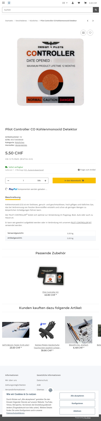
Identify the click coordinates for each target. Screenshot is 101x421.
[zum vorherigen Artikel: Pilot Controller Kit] (87, 21)
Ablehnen (77, 411)
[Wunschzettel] (79, 3)
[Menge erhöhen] (45, 180)
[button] (73, 3)
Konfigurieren (77, 403)
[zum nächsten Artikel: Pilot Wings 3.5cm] (93, 21)
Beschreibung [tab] (13, 197)
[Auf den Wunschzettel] (90, 33)
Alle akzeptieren (77, 396)
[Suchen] (47, 10)
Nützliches (19, 142)
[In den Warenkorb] (74, 180)
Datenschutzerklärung (15, 413)
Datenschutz (42, 380)
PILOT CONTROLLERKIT (81, 222)
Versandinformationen (15, 389)
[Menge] (23, 180)
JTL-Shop (87, 418)
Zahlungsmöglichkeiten (15, 385)
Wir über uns (11, 380)
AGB (39, 385)
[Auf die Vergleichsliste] (83, 33)
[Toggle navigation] (3, 1)
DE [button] (63, 2)
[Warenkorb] (90, 3)
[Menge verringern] (8, 180)
